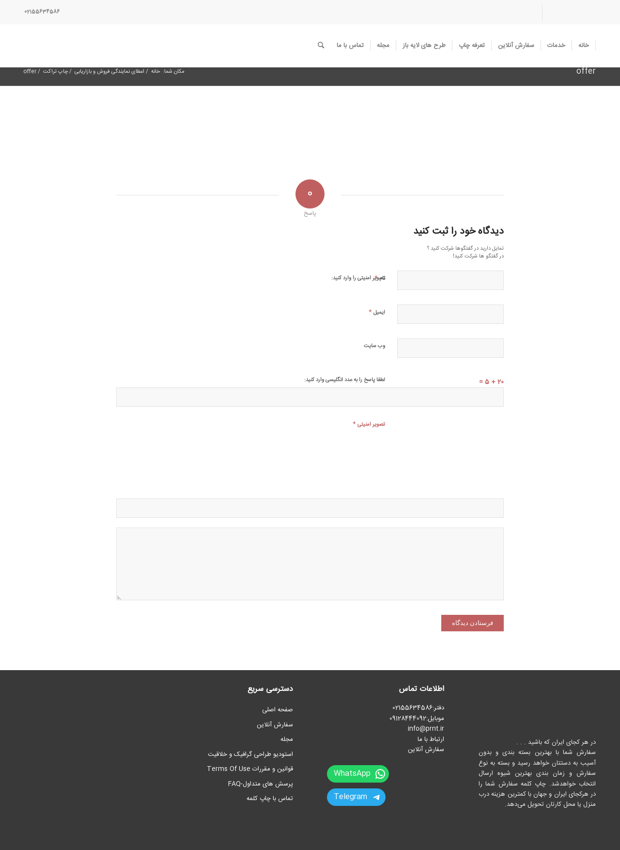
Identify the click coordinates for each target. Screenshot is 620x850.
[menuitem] (569, 13)
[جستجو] (320, 45)
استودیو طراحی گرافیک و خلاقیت (250, 754)
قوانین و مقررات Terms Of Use (250, 769)
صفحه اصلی (277, 710)
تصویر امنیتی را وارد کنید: (358, 278)
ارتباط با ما (431, 739)
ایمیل (377, 312)
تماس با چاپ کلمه (270, 798)
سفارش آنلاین (426, 749)
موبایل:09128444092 (416, 718)
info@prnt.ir (426, 728)
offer (586, 71)
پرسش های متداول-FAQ (260, 784)
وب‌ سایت (374, 346)
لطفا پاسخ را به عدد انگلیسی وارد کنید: (344, 380)
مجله (286, 739)
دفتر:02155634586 (418, 708)
